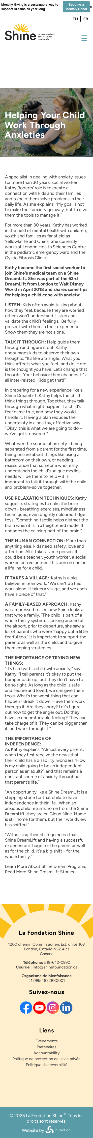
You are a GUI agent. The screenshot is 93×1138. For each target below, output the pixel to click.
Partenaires (46, 1047)
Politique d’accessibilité (46, 1064)
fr (85, 19)
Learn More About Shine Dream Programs (45, 866)
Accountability (46, 1053)
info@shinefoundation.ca (55, 967)
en (75, 19)
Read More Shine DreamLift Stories (39, 872)
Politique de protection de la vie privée (46, 1058)
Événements (46, 1041)
